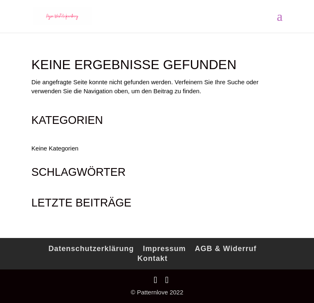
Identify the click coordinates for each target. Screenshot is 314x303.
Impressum (164, 249)
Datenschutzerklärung (91, 249)
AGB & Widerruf (226, 249)
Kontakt (152, 258)
